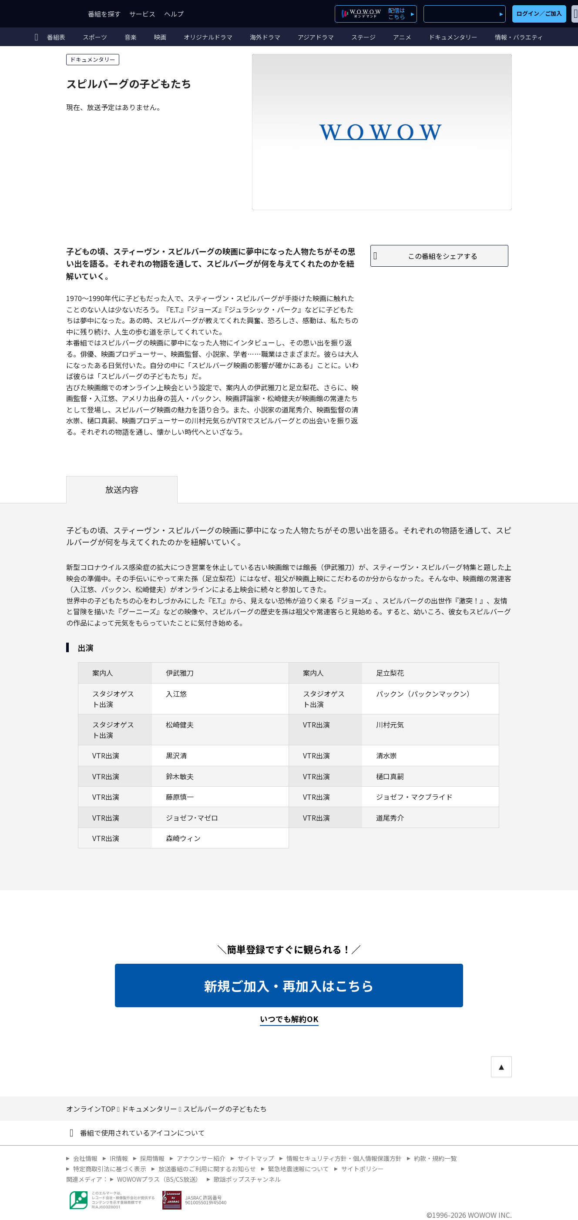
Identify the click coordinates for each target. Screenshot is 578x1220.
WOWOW (38, 13)
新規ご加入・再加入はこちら (289, 985)
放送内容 (121, 489)
